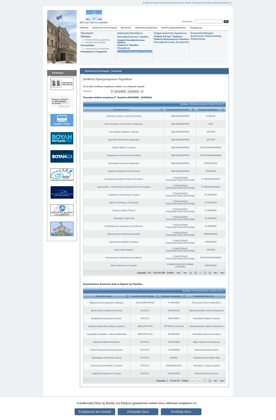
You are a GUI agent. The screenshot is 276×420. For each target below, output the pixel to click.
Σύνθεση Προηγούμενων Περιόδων (134, 51)
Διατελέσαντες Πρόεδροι (95, 42)
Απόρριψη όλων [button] (138, 411)
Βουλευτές (126, 27)
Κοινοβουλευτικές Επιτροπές (171, 42)
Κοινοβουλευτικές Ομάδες (133, 36)
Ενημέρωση (196, 27)
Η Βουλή (84, 27)
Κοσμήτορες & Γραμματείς (94, 51)
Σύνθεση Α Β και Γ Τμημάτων (168, 36)
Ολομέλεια (123, 48)
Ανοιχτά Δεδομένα (222, 3)
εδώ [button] (194, 403)
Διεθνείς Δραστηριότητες (173, 27)
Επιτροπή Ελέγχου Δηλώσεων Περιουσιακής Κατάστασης (206, 36)
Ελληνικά (165, 3)
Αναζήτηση (188, 21)
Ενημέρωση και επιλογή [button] (95, 411)
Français (156, 3)
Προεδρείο (87, 33)
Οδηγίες (208, 3)
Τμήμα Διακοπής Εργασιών (170, 33)
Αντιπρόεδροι (87, 45)
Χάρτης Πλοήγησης (194, 3)
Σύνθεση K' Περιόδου (128, 45)
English (146, 3)
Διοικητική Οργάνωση (146, 27)
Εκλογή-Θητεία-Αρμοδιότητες (97, 40)
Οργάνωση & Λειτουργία (104, 27)
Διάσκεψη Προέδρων (130, 33)
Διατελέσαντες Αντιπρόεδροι (97, 49)
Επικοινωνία (177, 3)
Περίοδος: (87, 91)
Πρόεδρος (86, 36)
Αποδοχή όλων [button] (181, 411)
